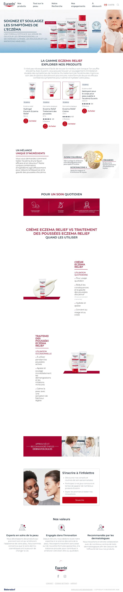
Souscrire (79, 500)
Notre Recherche (57, 4)
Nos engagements (78, 4)
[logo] (10, 4)
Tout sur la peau (38, 4)
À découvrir (97, 4)
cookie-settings (62, 583)
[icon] (58, 576)
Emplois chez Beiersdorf (82, 589)
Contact (49, 583)
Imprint (74, 583)
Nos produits (21, 4)
